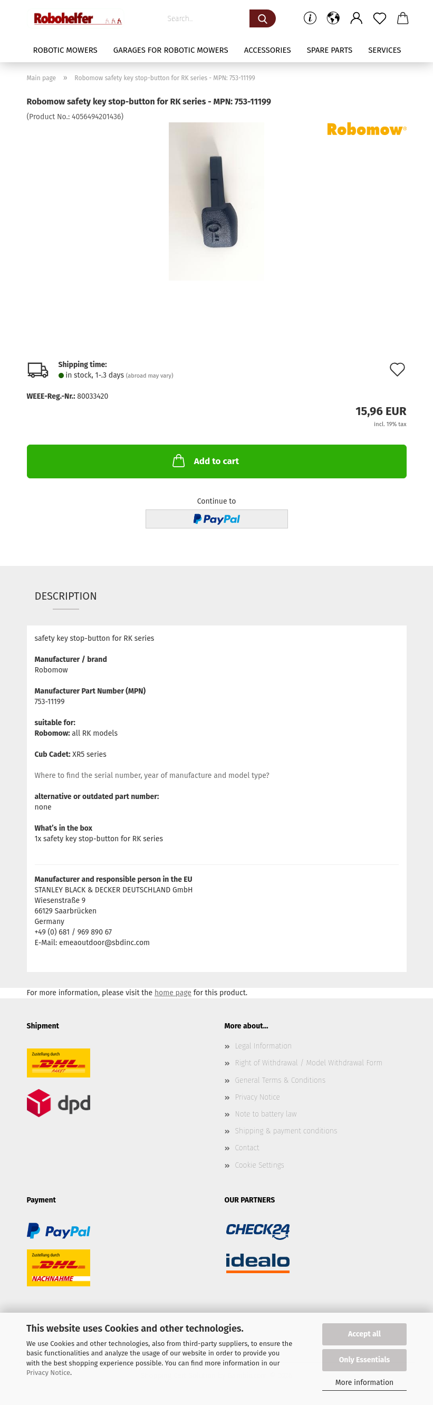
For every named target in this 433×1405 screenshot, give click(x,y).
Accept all (364, 1334)
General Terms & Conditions (280, 1080)
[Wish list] (379, 18)
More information (364, 1382)
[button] (333, 18)
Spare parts (329, 50)
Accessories (267, 50)
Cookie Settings (260, 1165)
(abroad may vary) (150, 375)
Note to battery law (266, 1114)
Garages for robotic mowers (170, 50)
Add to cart (204, 460)
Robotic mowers (65, 50)
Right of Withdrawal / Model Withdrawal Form (309, 1062)
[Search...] (262, 18)
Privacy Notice (48, 1373)
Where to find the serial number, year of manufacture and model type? (152, 775)
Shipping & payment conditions (286, 1131)
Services (384, 50)
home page (173, 992)
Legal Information (263, 1046)
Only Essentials (364, 1359)
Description (66, 596)
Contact (247, 1147)
